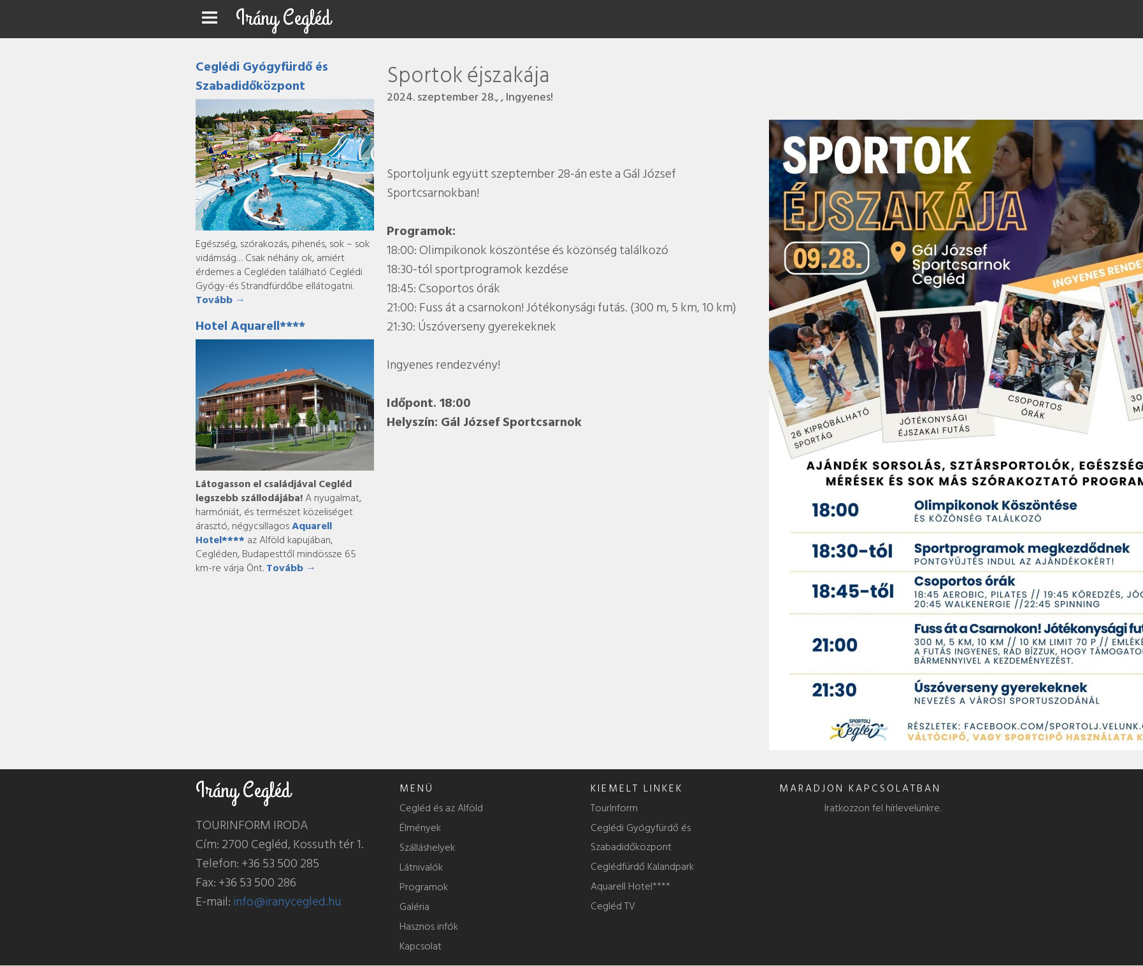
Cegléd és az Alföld (441, 808)
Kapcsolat (420, 946)
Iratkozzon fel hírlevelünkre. (882, 808)
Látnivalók (421, 867)
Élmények (420, 828)
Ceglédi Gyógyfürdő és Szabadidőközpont (262, 76)
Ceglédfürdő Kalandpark (642, 866)
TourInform (614, 808)
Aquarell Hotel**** (630, 886)
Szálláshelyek (427, 847)
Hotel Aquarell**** (250, 326)
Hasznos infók (428, 926)
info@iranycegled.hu (287, 901)
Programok (423, 887)
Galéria (414, 907)
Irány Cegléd (283, 18)
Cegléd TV (613, 906)
